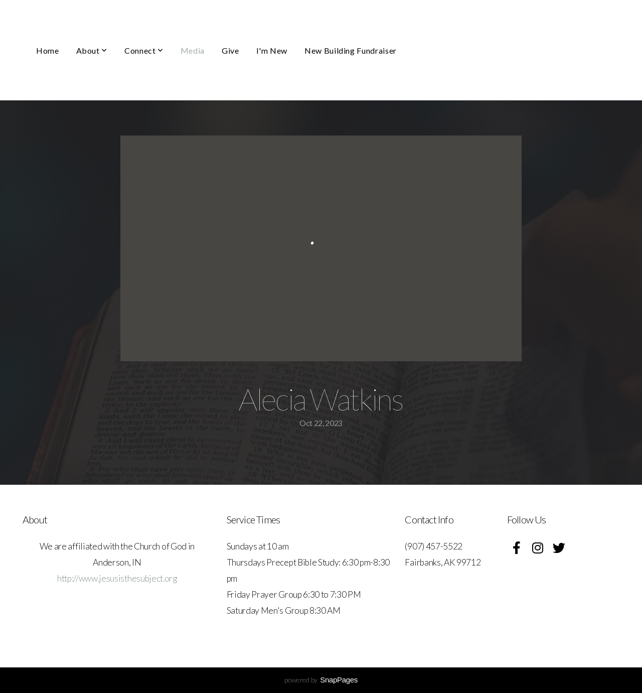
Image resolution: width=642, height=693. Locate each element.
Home (47, 50)
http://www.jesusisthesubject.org (117, 578)
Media (193, 50)
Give (230, 50)
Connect (144, 50)
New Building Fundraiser (350, 50)
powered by (321, 679)
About (91, 50)
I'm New (271, 50)
